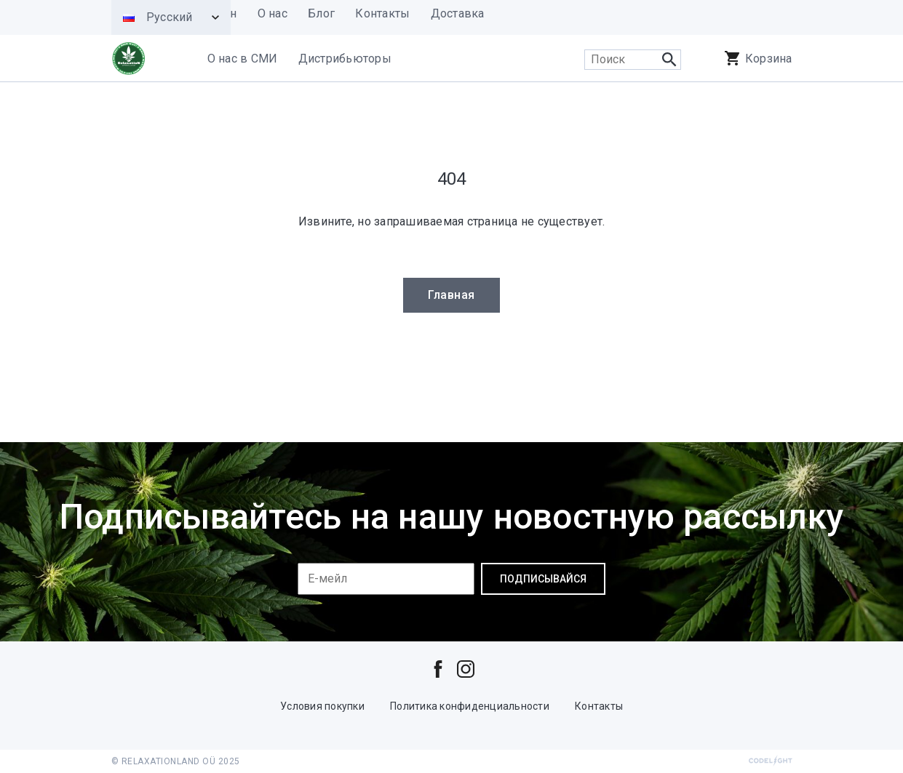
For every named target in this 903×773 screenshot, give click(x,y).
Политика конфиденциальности (469, 706)
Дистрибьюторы (344, 58)
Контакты (599, 706)
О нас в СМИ (242, 58)
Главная (451, 295)
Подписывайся (543, 579)
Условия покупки (322, 706)
